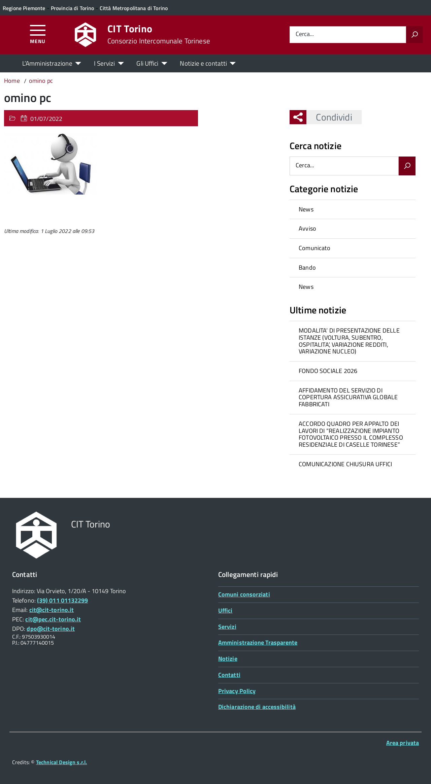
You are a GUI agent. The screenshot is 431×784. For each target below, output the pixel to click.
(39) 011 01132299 (62, 600)
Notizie (227, 658)
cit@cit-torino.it (51, 609)
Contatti (229, 674)
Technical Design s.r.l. (61, 762)
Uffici (225, 610)
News (306, 209)
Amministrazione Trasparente (257, 642)
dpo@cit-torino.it (51, 628)
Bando (307, 267)
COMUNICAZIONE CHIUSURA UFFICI (345, 464)
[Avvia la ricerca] (414, 34)
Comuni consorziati (244, 594)
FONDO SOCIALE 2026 (328, 370)
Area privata (402, 742)
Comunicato (314, 247)
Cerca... (305, 34)
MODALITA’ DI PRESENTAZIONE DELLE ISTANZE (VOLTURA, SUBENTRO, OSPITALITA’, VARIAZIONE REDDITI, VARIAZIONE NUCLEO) (349, 341)
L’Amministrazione (47, 63)
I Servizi (104, 63)
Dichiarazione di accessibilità (257, 706)
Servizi (227, 626)
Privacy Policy (237, 690)
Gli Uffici (147, 63)
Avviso (307, 228)
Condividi (329, 117)
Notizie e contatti (203, 63)
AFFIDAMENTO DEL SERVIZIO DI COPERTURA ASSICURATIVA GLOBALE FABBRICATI (348, 397)
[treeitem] (353, 209)
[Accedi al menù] (38, 34)
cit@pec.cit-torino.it (53, 619)
